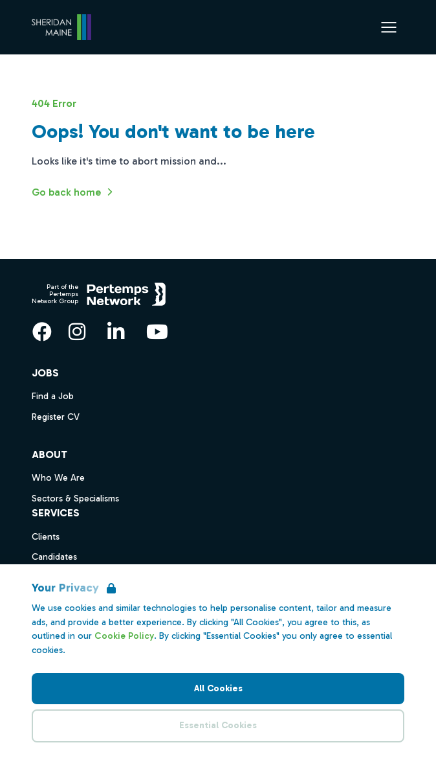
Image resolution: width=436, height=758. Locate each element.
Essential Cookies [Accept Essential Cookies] (218, 725)
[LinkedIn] (116, 331)
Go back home (74, 191)
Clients (46, 536)
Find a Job (53, 396)
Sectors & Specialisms (75, 498)
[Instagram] (77, 331)
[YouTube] (157, 331)
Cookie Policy (124, 635)
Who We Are (58, 477)
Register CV (56, 416)
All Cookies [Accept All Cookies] (218, 688)
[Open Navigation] (388, 27)
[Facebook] (42, 331)
